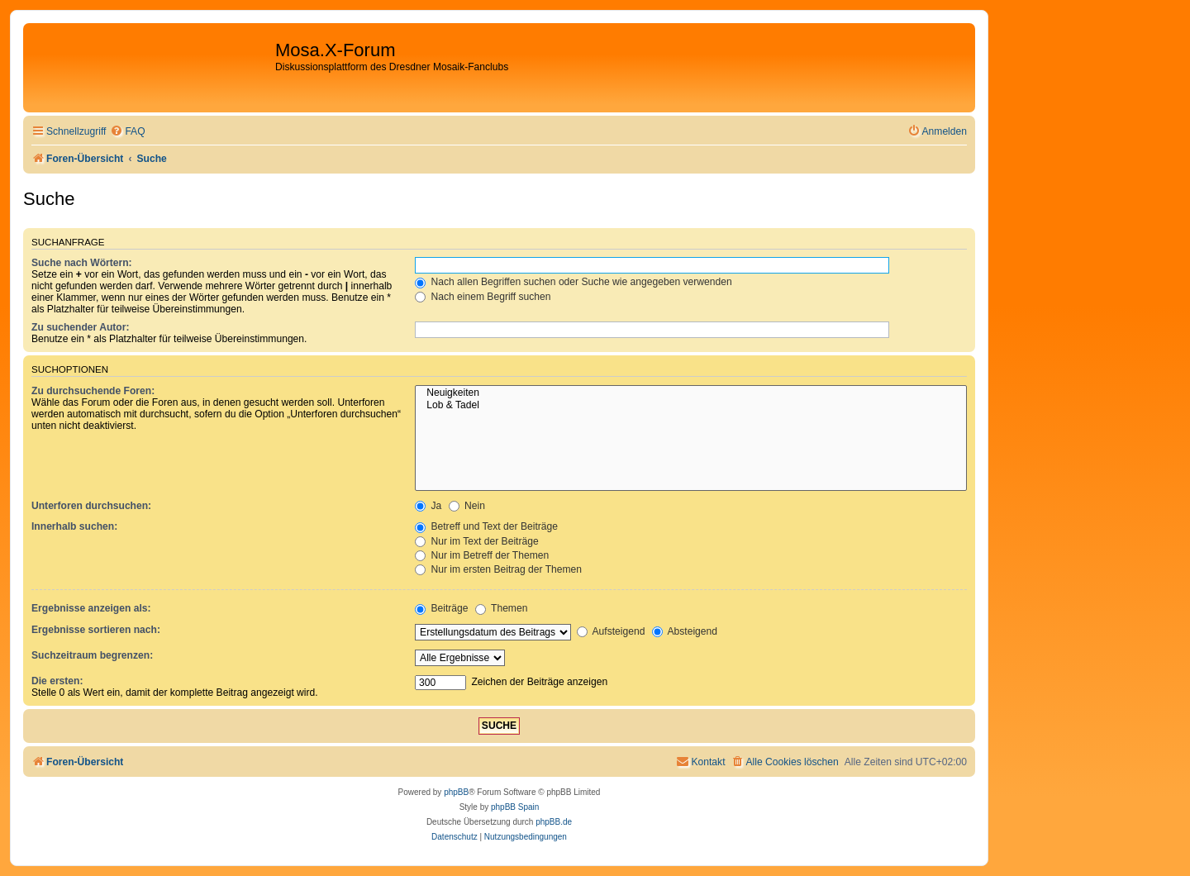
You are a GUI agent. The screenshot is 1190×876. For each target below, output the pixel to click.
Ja (428, 506)
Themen (501, 608)
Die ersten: (57, 681)
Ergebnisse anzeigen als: (91, 608)
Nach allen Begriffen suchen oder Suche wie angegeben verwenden (573, 282)
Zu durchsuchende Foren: (93, 391)
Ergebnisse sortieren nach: (95, 630)
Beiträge (441, 608)
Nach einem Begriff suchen (482, 296)
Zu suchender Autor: (80, 327)
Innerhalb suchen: (74, 526)
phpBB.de (554, 821)
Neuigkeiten (690, 393)
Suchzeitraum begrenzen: (92, 655)
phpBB (456, 792)
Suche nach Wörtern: (81, 263)
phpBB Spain (515, 807)
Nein (467, 506)
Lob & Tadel (690, 405)
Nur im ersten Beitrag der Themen (498, 569)
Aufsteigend (611, 631)
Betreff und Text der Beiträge (486, 526)
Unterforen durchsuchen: (91, 506)
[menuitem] (127, 132)
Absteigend (684, 631)
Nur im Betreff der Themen (482, 555)
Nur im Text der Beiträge (477, 541)
